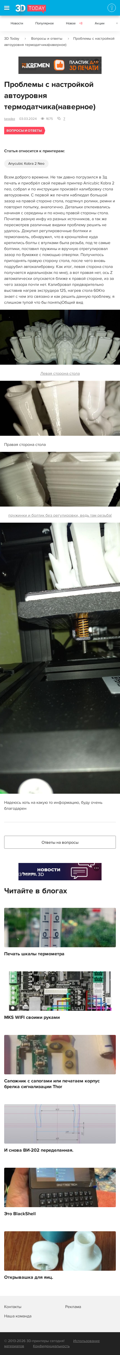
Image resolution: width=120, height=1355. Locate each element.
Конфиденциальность (51, 1346)
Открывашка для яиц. (28, 1277)
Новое (74, 23)
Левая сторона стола (60, 343)
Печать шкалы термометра (34, 954)
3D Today (11, 38)
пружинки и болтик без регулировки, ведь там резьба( (60, 485)
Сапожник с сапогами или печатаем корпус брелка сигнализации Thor (52, 1084)
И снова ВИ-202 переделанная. (39, 1150)
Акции (99, 23)
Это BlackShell (20, 1214)
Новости (17, 23)
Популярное (44, 23)
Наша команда (17, 1316)
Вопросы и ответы (46, 38)
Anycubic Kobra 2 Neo (26, 163)
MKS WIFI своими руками (32, 1017)
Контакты (12, 1306)
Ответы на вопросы (60, 842)
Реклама (28, 67)
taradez (9, 119)
